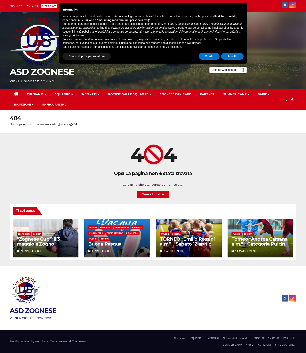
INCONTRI (89, 94)
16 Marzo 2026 (245, 251)
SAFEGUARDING (54, 104)
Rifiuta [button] (209, 56)
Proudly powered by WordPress (29, 341)
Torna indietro (153, 194)
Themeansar (79, 341)
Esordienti (24, 234)
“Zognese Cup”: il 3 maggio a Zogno (38, 241)
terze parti (123, 23)
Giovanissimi (122, 227)
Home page (18, 124)
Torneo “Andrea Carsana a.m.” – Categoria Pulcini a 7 (259, 244)
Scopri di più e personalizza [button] (87, 56)
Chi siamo (35, 94)
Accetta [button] (232, 56)
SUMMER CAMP (235, 94)
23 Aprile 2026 (30, 251)
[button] (285, 99)
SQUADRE (63, 94)
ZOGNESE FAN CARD (175, 94)
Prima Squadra (115, 233)
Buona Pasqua (105, 244)
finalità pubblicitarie (85, 31)
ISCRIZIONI (23, 104)
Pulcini (93, 239)
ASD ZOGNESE (42, 71)
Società (37, 234)
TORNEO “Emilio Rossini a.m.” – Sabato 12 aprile (187, 241)
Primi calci (132, 233)
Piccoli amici (96, 233)
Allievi (93, 227)
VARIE (263, 94)
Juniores (137, 227)
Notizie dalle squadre (128, 94)
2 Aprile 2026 (101, 251)
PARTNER (207, 94)
